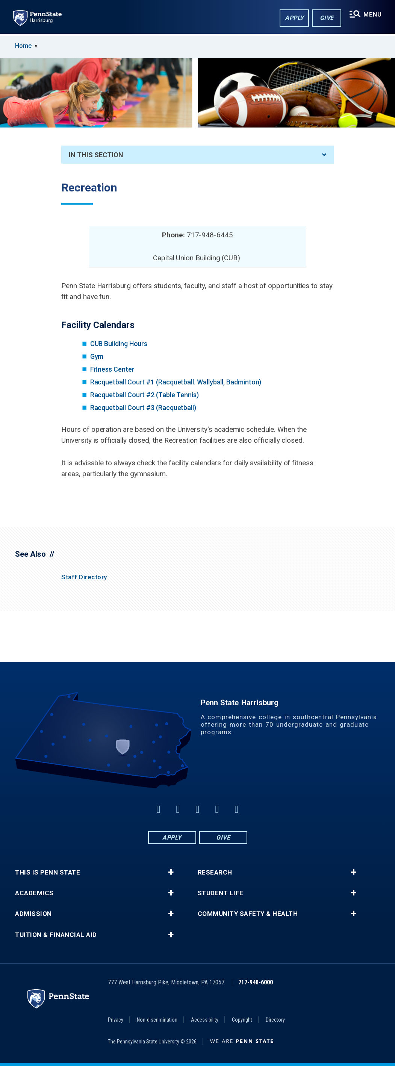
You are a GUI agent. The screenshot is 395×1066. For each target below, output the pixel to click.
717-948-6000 (255, 982)
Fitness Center (112, 369)
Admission (33, 913)
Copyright (242, 1020)
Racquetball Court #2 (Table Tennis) (144, 395)
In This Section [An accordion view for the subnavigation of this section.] (197, 155)
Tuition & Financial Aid (56, 934)
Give (326, 18)
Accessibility (204, 1020)
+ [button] (171, 872)
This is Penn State (47, 872)
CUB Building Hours (119, 344)
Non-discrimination (157, 1020)
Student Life (221, 893)
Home (23, 45)
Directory (275, 1020)
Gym (97, 356)
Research (215, 872)
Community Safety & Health (248, 913)
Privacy (115, 1020)
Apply (293, 18)
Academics (34, 893)
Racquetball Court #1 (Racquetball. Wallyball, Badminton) (176, 382)
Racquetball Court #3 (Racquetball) (143, 408)
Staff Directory (84, 577)
